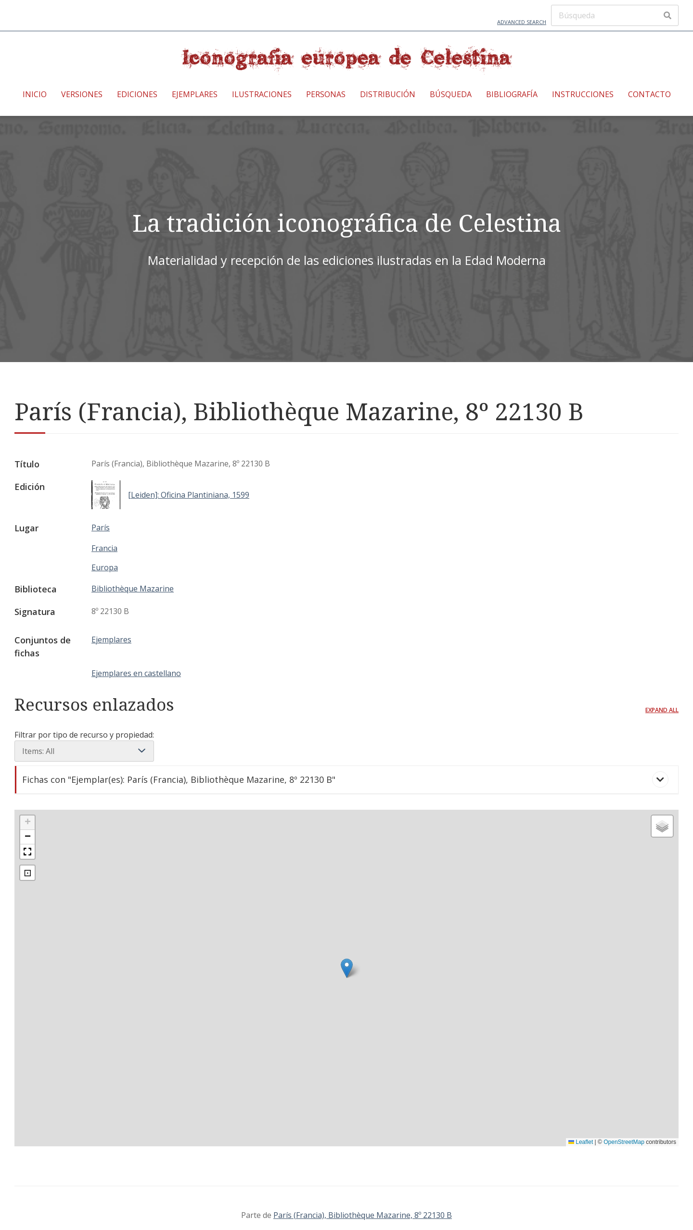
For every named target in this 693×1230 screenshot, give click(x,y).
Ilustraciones (262, 94)
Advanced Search (521, 21)
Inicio (35, 94)
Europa (104, 567)
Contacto (649, 94)
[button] (347, 968)
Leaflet (580, 1142)
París (100, 527)
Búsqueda (451, 94)
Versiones (82, 94)
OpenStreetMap (623, 1142)
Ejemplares (195, 94)
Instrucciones (583, 94)
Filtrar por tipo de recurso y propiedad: (84, 745)
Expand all (662, 710)
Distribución (387, 94)
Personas (326, 94)
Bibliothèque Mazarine (132, 588)
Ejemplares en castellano (136, 673)
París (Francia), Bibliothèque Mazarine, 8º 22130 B (362, 1215)
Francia (104, 548)
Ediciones (137, 94)
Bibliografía (512, 94)
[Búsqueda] (615, 15)
